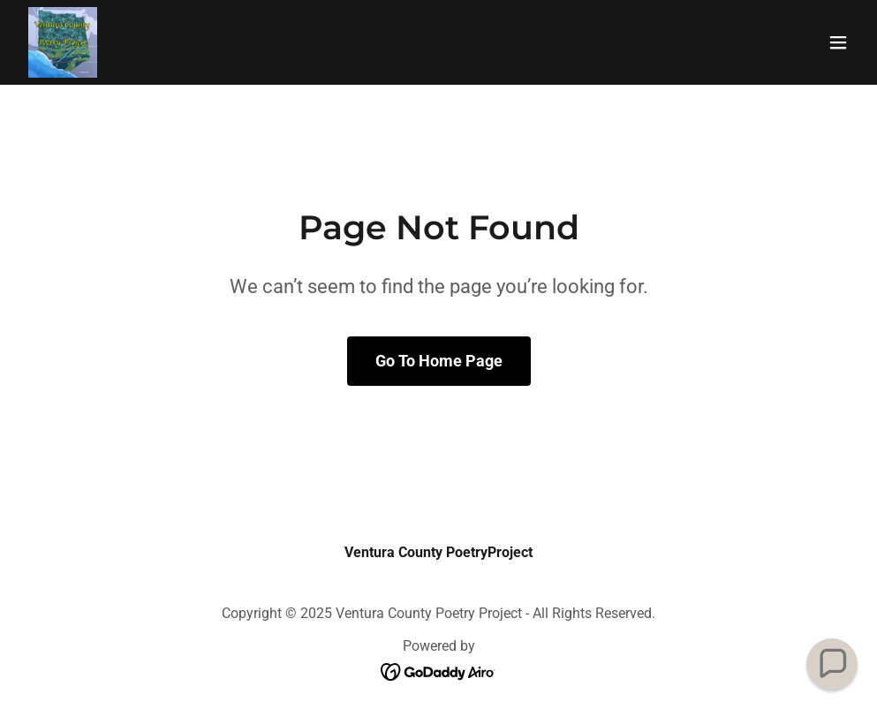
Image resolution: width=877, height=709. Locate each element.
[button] (838, 42)
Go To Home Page (439, 360)
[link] (62, 42)
